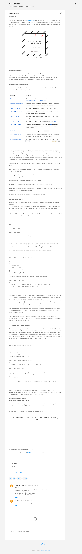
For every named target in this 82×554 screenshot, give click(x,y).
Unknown (17, 500)
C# (14, 478)
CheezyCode (14, 4)
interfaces (31, 20)
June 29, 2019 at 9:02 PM (26, 500)
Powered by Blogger (41, 544)
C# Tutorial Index (32, 453)
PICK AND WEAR (19, 485)
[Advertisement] (71, 34)
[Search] (76, 4)
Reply (16, 497)
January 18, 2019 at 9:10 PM (31, 485)
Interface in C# (18, 473)
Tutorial (25, 478)
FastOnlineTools (45, 550)
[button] (61, 13)
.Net (10, 478)
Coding (19, 478)
